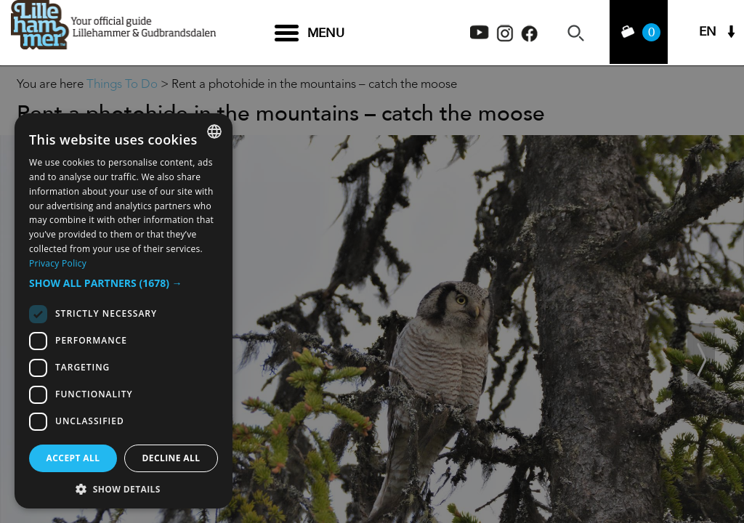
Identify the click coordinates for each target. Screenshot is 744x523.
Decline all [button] (171, 458)
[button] (123, 283)
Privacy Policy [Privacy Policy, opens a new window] (57, 263)
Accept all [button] (73, 458)
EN (707, 33)
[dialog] (123, 310)
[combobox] (214, 131)
